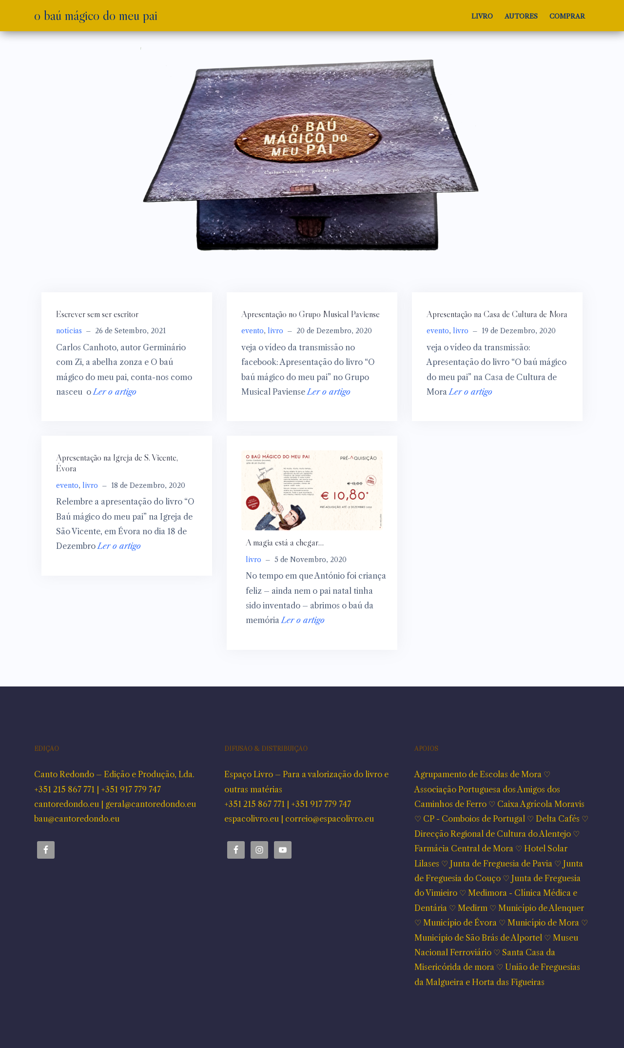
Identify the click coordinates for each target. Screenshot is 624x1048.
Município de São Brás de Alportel (478, 938)
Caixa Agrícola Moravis (541, 804)
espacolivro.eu (251, 819)
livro (275, 330)
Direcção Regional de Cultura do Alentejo (492, 834)
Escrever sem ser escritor (97, 314)
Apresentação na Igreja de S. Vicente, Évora (117, 463)
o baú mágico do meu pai (95, 15)
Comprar (567, 16)
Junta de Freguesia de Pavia (501, 863)
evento (252, 330)
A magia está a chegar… (285, 542)
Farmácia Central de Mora (463, 848)
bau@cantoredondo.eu (76, 819)
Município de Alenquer (541, 908)
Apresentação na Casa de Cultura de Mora (497, 314)
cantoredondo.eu (66, 804)
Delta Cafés (558, 819)
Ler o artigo (114, 392)
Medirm (473, 908)
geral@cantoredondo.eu (150, 804)
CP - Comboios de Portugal (474, 819)
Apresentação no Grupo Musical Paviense (310, 314)
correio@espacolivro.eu (329, 819)
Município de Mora (543, 922)
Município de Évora (460, 922)
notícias (69, 330)
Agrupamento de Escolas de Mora (478, 774)
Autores (521, 16)
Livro (482, 16)
